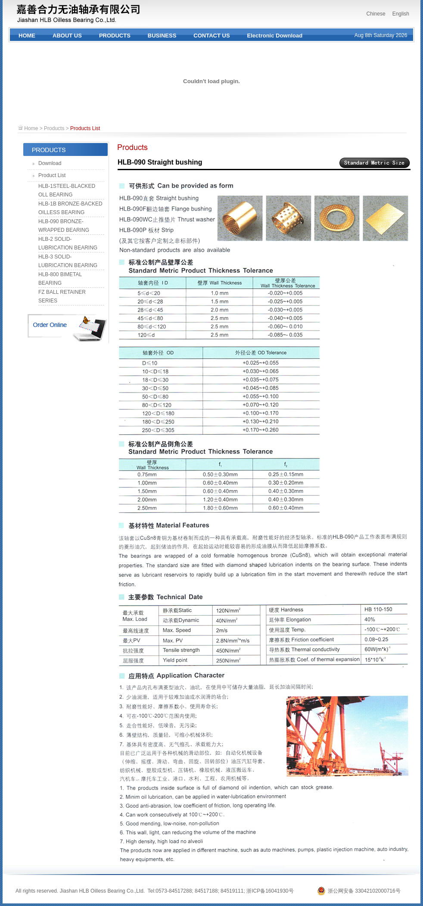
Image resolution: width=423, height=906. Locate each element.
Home (31, 128)
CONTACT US (211, 35)
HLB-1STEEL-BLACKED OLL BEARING (66, 190)
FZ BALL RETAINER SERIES (62, 296)
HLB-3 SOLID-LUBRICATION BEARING (67, 261)
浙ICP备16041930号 (269, 891)
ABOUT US (67, 35)
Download (49, 163)
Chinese (376, 14)
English (400, 14)
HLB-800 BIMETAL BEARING (60, 278)
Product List (51, 175)
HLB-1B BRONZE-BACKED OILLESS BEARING (70, 208)
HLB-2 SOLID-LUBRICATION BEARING (67, 243)
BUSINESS (162, 35)
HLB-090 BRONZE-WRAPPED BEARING (63, 225)
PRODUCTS (115, 35)
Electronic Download (275, 35)
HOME (27, 35)
